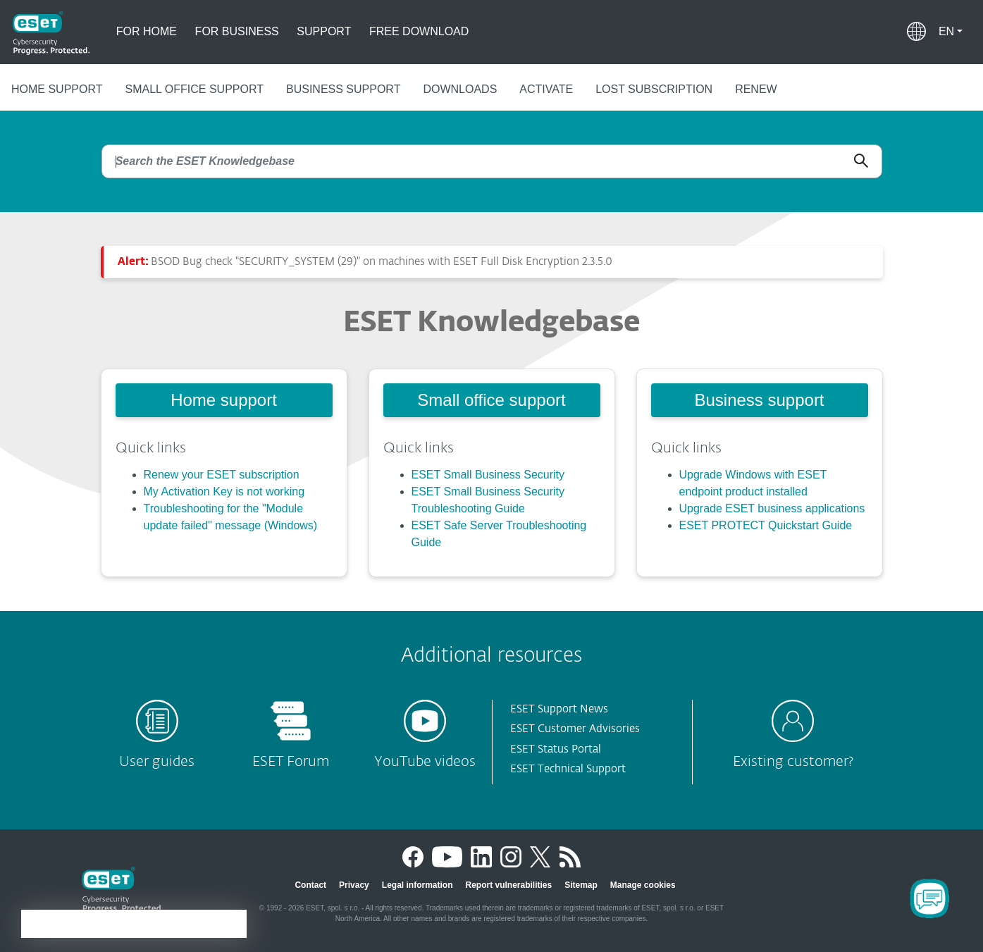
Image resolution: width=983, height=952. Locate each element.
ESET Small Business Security (488, 475)
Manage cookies (643, 885)
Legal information (417, 885)
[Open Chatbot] (929, 898)
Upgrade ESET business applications (772, 508)
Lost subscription (653, 89)
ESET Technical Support (568, 769)
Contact (310, 885)
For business (237, 31)
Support (324, 31)
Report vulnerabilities (508, 885)
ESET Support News (559, 709)
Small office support (194, 89)
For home (146, 31)
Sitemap (581, 885)
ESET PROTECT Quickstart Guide (766, 525)
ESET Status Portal (555, 749)
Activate (546, 89)
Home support (57, 89)
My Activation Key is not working (224, 491)
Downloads (460, 89)
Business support (343, 89)
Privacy (354, 885)
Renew (756, 89)
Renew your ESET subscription (221, 475)
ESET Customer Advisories (575, 729)
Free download (419, 31)
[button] (950, 32)
